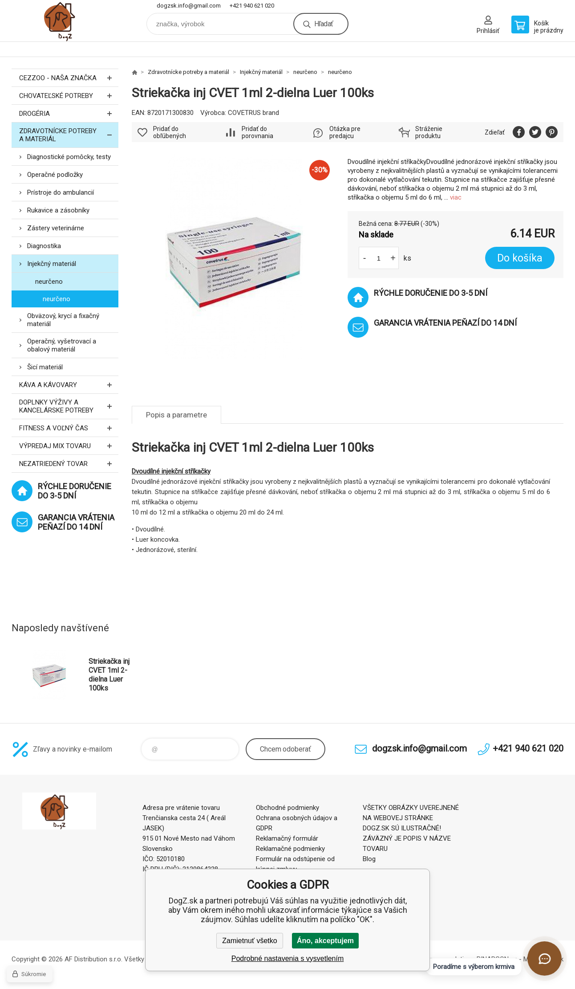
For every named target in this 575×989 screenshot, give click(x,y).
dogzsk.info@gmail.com (189, 5)
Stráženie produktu (428, 132)
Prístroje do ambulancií (60, 192)
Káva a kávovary (68, 384)
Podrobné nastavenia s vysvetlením (287, 958)
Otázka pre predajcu (344, 132)
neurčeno (49, 282)
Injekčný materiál (51, 264)
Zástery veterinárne (55, 228)
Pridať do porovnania (257, 132)
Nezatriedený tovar (68, 463)
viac (456, 197)
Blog (369, 859)
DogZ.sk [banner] (65, 20)
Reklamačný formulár (287, 838)
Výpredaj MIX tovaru (68, 445)
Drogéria (68, 113)
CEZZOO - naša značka (68, 77)
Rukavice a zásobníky (58, 210)
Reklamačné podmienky (290, 849)
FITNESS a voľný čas (68, 428)
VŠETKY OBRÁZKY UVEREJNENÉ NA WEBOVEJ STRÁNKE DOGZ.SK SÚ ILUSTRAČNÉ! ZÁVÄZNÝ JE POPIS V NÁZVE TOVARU (411, 828)
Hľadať (323, 24)
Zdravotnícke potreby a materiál (68, 135)
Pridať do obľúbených (169, 132)
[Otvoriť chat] (544, 958)
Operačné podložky (55, 175)
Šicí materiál (45, 367)
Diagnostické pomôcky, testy (69, 157)
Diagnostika (44, 246)
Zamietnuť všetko (249, 940)
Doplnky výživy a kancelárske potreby (68, 406)
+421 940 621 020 (252, 5)
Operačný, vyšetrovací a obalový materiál (61, 345)
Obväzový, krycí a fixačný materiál (63, 320)
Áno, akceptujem (325, 940)
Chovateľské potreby (68, 95)
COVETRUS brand (253, 113)
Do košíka (520, 258)
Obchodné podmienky (287, 808)
